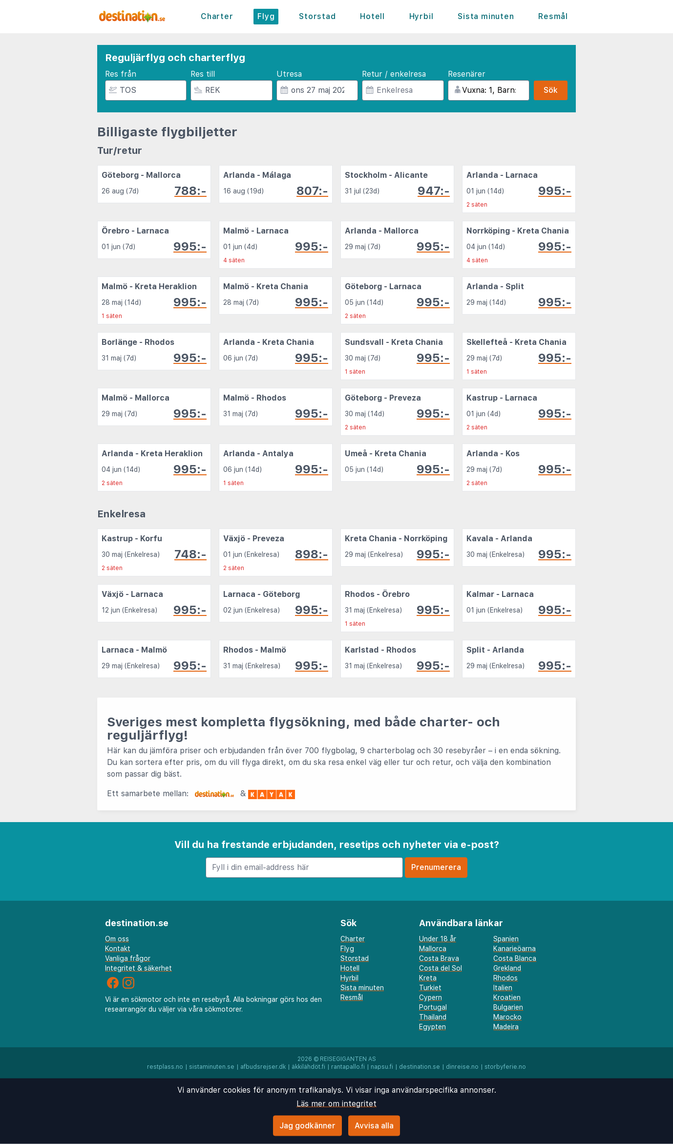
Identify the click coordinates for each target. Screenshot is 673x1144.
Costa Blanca (514, 958)
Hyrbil (421, 16)
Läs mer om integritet (336, 1103)
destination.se (419, 1066)
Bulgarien (508, 1007)
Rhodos (505, 978)
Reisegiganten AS (348, 1059)
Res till (202, 74)
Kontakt (117, 949)
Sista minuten (486, 16)
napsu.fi (382, 1066)
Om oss (117, 939)
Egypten (432, 1027)
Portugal (433, 1007)
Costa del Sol (440, 968)
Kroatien (507, 997)
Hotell (372, 16)
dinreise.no (462, 1066)
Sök (551, 90)
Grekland (507, 968)
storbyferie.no (505, 1066)
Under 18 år (437, 939)
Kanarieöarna (514, 949)
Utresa (289, 74)
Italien (502, 988)
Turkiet (430, 988)
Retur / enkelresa (394, 74)
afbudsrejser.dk (263, 1066)
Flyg (265, 16)
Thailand (432, 1017)
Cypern (430, 997)
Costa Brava (439, 958)
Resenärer (466, 74)
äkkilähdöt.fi (308, 1066)
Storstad (317, 16)
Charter (217, 16)
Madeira (506, 1027)
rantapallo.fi (348, 1066)
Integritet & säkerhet (138, 968)
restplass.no (165, 1066)
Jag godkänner (307, 1125)
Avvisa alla (374, 1125)
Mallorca (432, 949)
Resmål (553, 16)
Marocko (507, 1017)
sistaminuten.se (211, 1066)
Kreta (428, 978)
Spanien (506, 939)
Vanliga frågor (127, 958)
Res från (120, 74)
